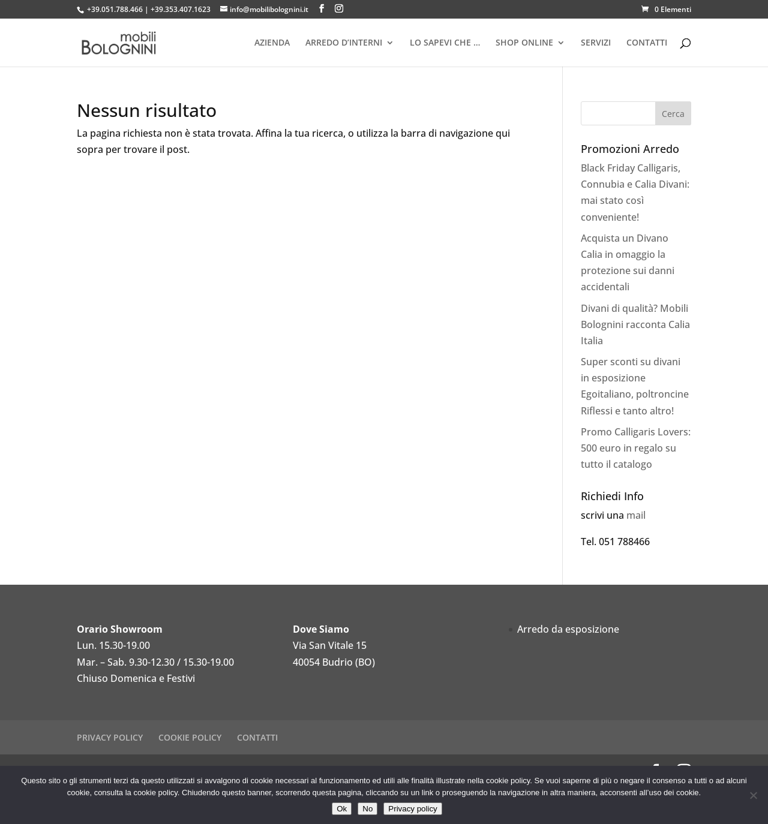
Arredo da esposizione (568, 629)
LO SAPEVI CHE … (445, 43)
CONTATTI (646, 43)
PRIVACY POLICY (110, 737)
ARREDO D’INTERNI (343, 43)
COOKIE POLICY (189, 737)
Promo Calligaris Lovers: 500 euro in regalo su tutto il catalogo (636, 448)
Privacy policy (412, 808)
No (367, 808)
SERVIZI (596, 43)
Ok (342, 808)
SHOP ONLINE (524, 43)
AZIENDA (272, 43)
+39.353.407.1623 (181, 9)
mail (636, 515)
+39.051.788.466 (115, 9)
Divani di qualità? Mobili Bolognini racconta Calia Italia (635, 324)
